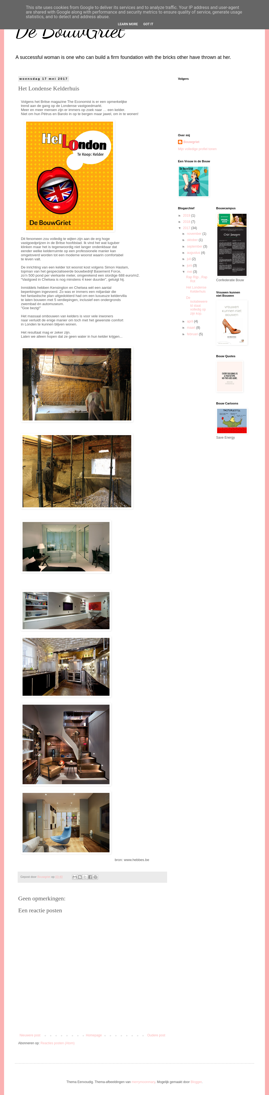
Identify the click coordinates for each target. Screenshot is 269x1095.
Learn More (128, 24)
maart (191, 328)
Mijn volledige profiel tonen (197, 149)
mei (190, 272)
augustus (194, 253)
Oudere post (156, 1035)
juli (189, 259)
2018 (187, 222)
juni (190, 265)
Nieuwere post (30, 1035)
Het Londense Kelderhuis (196, 289)
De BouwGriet (69, 30)
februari (193, 334)
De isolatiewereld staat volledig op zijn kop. (196, 305)
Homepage (94, 1035)
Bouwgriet (191, 142)
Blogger (196, 1082)
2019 (187, 215)
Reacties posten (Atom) (57, 1043)
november (194, 234)
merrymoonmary (143, 1082)
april (190, 321)
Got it (148, 24)
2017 (187, 228)
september (195, 246)
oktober (193, 240)
